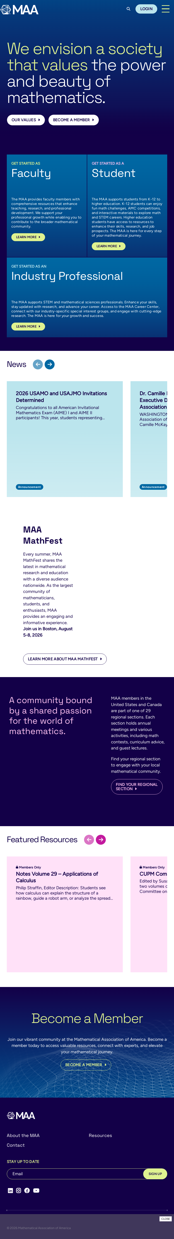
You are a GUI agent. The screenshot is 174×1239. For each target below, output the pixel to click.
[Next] (50, 364)
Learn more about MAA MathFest (65, 659)
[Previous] (38, 364)
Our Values (26, 120)
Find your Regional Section (136, 786)
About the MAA (23, 1135)
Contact (16, 1145)
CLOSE (165, 1218)
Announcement (29, 487)
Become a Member (73, 120)
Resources (100, 1135)
